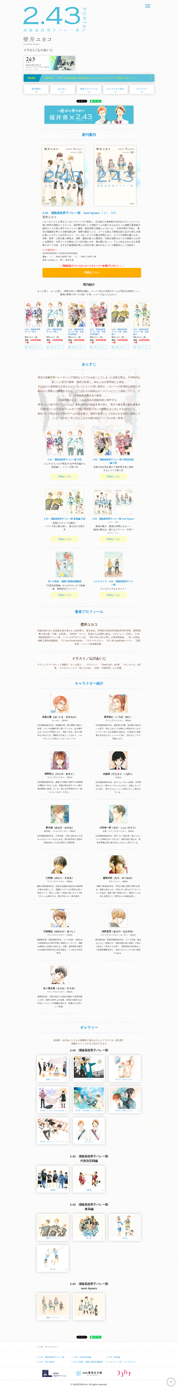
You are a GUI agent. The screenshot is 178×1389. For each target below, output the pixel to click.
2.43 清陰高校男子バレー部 (51, 1357)
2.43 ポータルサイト (48, 1347)
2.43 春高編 (114, 1357)
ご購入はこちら (34, 347)
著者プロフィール (89, 89)
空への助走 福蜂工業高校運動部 (88, 1362)
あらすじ (62, 89)
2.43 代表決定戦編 (82, 1357)
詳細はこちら (91, 272)
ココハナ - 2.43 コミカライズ (121, 1362)
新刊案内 (36, 89)
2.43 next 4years (47, 1362)
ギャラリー (141, 89)
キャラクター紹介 (115, 89)
